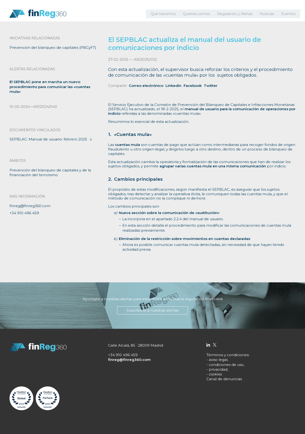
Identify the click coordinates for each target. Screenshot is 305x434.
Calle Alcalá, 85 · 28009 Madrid (135, 345)
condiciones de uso (226, 364)
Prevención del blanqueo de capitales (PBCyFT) (53, 47)
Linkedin (173, 85)
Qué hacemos (168, 14)
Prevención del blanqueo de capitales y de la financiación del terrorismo (50, 172)
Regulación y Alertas (237, 14)
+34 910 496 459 (24, 213)
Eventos (288, 14)
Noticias (268, 14)
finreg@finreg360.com (30, 206)
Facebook (193, 85)
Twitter (210, 85)
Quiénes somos (200, 14)
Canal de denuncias (224, 379)
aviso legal (218, 359)
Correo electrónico (146, 85)
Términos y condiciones (227, 355)
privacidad (218, 369)
